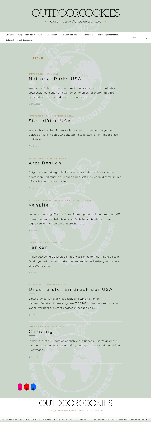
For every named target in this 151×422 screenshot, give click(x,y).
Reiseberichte (64, 116)
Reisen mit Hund (72, 35)
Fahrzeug (89, 35)
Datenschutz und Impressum (20, 40)
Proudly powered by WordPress (61, 410)
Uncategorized (51, 327)
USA (57, 74)
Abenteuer (53, 35)
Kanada (64, 200)
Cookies (55, 200)
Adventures (35, 116)
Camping (33, 74)
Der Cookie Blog (14, 35)
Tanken (38, 247)
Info (53, 116)
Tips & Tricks (55, 158)
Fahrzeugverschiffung (108, 35)
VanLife (93, 200)
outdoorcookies (75, 14)
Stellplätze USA (50, 120)
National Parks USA (55, 78)
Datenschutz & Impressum (90, 410)
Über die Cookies (34, 35)
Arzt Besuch (45, 162)
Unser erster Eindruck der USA (71, 289)
